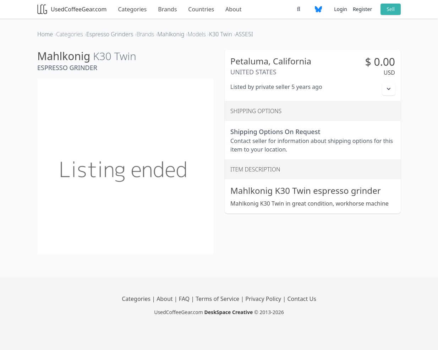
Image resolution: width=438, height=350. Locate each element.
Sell (391, 9)
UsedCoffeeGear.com (71, 9)
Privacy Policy (264, 299)
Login (340, 9)
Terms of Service (218, 299)
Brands (167, 9)
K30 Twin (114, 56)
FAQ (185, 299)
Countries (201, 9)
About (233, 9)
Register (362, 9)
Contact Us (301, 299)
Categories (132, 9)
